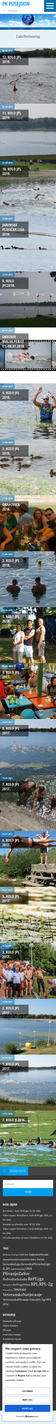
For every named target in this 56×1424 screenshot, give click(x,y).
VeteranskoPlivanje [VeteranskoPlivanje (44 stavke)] (16, 1300)
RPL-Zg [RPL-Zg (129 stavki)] (46, 1284)
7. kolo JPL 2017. (10, 786)
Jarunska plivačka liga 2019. (13, 229)
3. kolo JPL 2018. (10, 451)
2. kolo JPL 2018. (10, 563)
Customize (27, 1391)
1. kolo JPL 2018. (10, 619)
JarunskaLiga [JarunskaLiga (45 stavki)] (12, 1264)
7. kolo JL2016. (14, 1119)
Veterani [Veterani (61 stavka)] (20, 1289)
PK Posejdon (16, 3)
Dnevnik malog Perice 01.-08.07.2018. (13, 341)
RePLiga (7, 1343)
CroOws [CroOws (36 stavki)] (23, 1254)
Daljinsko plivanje (12, 1321)
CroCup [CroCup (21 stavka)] (14, 1254)
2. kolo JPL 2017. (10, 1010)
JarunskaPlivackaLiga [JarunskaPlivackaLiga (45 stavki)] (35, 1264)
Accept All (27, 1408)
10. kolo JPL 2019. (11, 171)
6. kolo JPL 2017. (10, 842)
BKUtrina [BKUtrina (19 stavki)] (6, 1254)
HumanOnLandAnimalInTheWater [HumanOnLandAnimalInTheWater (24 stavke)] (19, 1259)
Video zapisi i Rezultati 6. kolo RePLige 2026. (26, 1215)
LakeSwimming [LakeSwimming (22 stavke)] (18, 1269)
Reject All (27, 1399)
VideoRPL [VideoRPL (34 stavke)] (35, 1299)
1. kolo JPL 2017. (10, 1066)
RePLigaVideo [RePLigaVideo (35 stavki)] (21, 1284)
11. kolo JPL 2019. (11, 115)
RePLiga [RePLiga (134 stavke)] (36, 1279)
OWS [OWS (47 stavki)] (28, 1269)
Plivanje (7, 1330)
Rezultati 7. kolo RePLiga (16, 1210)
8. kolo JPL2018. (8, 283)
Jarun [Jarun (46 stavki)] (40, 1259)
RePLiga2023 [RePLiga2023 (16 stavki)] (7, 1285)
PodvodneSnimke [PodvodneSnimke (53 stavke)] (15, 1279)
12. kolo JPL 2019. (11, 59)
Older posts (17, 1171)
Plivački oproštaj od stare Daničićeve (22, 1237)
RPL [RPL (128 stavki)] (35, 1284)
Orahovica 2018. (11, 507)
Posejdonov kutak (12, 1338)
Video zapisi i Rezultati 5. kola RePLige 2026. (26, 1228)
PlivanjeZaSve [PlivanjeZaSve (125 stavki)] (16, 1273)
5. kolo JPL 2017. (10, 898)
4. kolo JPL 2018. (10, 395)
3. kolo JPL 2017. (10, 954)
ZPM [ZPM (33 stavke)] (5, 1304)
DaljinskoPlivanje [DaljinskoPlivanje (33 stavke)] (39, 1254)
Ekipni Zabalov (10, 1325)
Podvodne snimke (12, 1334)
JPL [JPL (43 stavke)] (8, 1269)
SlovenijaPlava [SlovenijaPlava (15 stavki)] (8, 1290)
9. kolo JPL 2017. (10, 674)
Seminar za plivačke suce (15, 1224)
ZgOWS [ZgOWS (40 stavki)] (46, 1299)
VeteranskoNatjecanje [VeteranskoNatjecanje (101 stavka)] (22, 1294)
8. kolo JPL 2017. (10, 730)
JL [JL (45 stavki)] (4, 1269)
